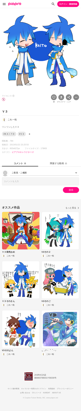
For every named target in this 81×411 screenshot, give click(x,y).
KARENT (46, 393)
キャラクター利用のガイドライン (33, 389)
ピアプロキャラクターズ (23, 152)
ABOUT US (56, 393)
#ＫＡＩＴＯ (9, 134)
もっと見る (72, 208)
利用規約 (51, 389)
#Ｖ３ (21, 134)
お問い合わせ (25, 393)
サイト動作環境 (13, 389)
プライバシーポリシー (65, 389)
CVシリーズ (36, 393)
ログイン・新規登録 (68, 4)
